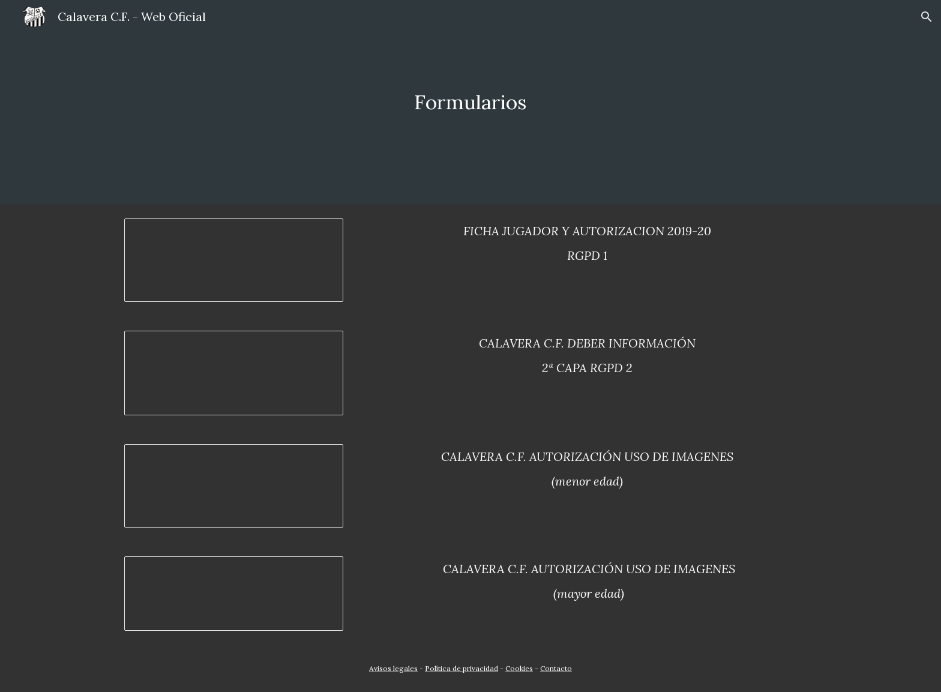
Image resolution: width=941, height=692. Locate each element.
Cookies (519, 668)
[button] (926, 16)
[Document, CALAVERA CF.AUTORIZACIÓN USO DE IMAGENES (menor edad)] (233, 486)
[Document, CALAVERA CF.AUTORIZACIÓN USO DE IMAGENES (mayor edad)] (233, 593)
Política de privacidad (461, 668)
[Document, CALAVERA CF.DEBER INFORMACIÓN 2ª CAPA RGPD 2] (233, 373)
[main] (470, 102)
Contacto (556, 668)
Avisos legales (393, 668)
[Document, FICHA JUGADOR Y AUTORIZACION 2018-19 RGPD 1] (233, 260)
